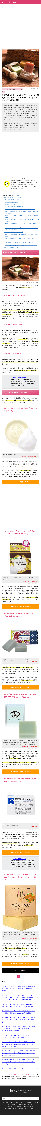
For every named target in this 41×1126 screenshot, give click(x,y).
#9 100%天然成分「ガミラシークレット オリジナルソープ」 (20, 242)
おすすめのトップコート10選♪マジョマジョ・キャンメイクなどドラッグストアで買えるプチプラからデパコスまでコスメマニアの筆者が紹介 (19, 1028)
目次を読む (16, 195)
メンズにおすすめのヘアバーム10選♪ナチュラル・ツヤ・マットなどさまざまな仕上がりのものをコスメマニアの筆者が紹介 (19, 1062)
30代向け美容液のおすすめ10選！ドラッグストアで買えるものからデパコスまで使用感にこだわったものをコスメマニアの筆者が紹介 (18, 1053)
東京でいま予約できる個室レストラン (13, 1068)
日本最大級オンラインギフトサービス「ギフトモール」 (20, 1108)
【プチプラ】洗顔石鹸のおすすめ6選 (13, 206)
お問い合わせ (27, 1102)
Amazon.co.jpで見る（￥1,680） (20, 771)
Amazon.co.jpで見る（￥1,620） (20, 482)
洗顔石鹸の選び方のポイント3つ (12, 197)
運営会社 (5, 1102)
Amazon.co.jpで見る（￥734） (20, 687)
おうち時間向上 (7, 89)
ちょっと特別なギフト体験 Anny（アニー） (20, 1104)
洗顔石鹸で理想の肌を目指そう (12, 247)
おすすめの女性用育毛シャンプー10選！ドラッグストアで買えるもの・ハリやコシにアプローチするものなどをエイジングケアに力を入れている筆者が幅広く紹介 (18, 997)
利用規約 (35, 1102)
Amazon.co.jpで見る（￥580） (20, 852)
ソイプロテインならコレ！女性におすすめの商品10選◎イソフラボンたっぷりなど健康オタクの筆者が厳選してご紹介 (18, 989)
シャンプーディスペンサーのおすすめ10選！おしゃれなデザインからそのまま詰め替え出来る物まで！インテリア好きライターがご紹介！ (18, 1044)
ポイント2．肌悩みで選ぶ (11, 202)
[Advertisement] (20, 26)
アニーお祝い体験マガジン (8, 2)
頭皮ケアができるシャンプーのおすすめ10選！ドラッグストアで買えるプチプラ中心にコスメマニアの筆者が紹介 (18, 1020)
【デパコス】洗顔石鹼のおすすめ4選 (13, 232)
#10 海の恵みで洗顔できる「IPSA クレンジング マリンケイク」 (21, 245)
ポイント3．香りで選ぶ (10, 204)
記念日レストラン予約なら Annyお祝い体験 (20, 1106)
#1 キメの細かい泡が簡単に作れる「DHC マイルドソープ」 (20, 209)
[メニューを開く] (38, 2)
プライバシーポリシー (16, 1102)
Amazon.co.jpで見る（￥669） (20, 606)
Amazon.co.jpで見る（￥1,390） (20, 963)
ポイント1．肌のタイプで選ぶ (12, 199)
